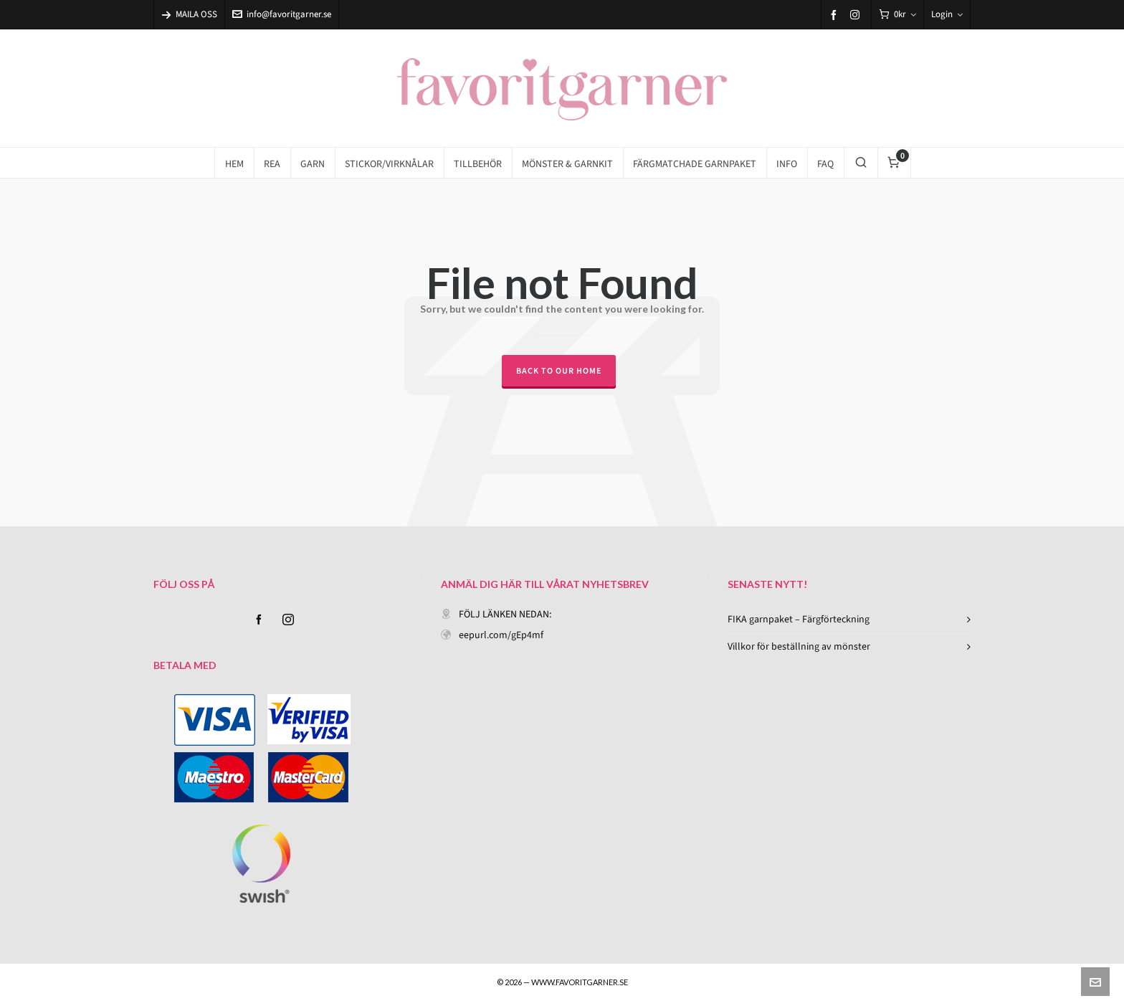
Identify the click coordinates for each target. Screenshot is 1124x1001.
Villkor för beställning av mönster (799, 646)
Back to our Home (558, 370)
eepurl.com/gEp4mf (501, 635)
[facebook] (836, 14)
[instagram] (857, 14)
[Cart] (897, 14)
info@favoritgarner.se (281, 14)
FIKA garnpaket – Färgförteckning (799, 619)
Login (947, 14)
